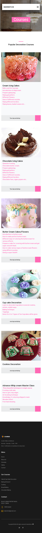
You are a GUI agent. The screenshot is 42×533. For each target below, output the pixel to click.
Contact (3, 467)
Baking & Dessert (5, 482)
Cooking (3, 484)
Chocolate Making (6, 490)
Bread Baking (4, 487)
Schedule (3, 462)
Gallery (3, 465)
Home (2, 457)
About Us (3, 459)
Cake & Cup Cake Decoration (8, 479)
